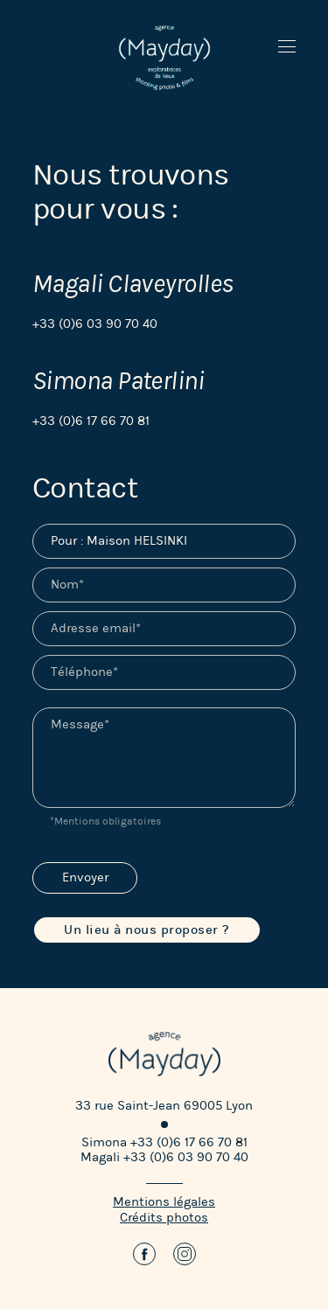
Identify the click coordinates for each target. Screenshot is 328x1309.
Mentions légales (164, 1201)
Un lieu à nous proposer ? (147, 929)
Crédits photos (164, 1217)
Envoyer (85, 877)
